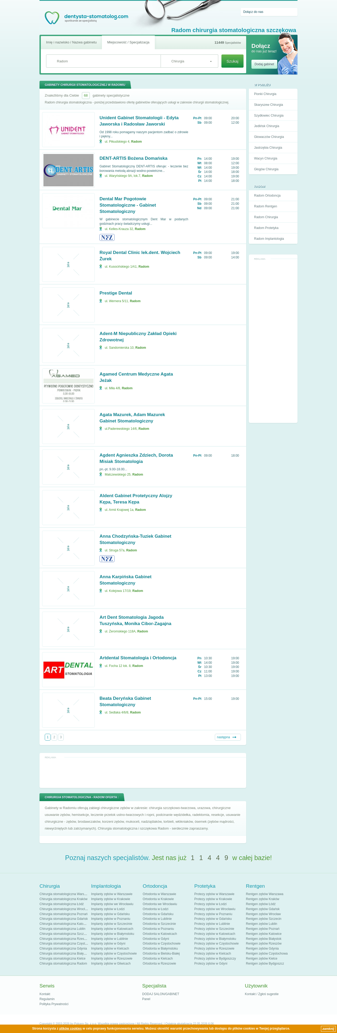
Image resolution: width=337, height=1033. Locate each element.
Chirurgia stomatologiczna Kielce (62, 958)
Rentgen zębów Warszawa (264, 894)
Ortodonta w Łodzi (155, 909)
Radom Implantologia (269, 239)
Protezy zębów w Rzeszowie (214, 948)
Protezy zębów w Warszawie (214, 894)
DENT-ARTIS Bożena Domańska (133, 158)
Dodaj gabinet (264, 64)
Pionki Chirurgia (265, 94)
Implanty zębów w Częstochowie (114, 953)
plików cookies (70, 1028)
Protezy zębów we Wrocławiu (214, 909)
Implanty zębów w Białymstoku (112, 934)
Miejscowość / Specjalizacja (128, 42)
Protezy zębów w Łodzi (210, 904)
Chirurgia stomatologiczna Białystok (64, 953)
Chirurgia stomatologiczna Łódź (61, 904)
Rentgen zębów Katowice (263, 934)
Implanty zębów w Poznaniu (110, 919)
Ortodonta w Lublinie (157, 919)
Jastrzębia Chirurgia (268, 147)
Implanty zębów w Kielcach (110, 948)
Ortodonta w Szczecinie (159, 924)
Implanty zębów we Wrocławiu (112, 904)
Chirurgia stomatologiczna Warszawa (65, 894)
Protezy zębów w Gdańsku (213, 919)
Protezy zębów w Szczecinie (214, 929)
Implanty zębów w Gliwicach (111, 963)
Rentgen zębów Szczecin (263, 919)
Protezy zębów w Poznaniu (213, 914)
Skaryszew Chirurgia (268, 105)
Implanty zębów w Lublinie (109, 939)
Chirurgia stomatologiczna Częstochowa (67, 943)
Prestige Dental (116, 293)
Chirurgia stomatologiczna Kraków (63, 899)
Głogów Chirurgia (266, 169)
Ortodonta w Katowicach (160, 934)
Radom (136, 141)
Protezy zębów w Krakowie (213, 899)
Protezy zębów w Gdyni (210, 963)
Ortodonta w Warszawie (159, 894)
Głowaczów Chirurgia (269, 137)
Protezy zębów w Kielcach (212, 953)
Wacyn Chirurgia (265, 158)
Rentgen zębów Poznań (262, 929)
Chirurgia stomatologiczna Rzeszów (64, 939)
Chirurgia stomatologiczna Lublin (62, 929)
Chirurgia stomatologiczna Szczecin (64, 934)
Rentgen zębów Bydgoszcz (265, 963)
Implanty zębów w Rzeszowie (111, 958)
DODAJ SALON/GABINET (160, 994)
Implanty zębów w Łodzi (108, 909)
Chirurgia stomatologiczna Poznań (63, 914)
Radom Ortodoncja (267, 195)
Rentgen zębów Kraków (262, 899)
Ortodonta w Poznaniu (158, 929)
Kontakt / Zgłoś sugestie (262, 994)
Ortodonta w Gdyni (156, 939)
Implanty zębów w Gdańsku (110, 914)
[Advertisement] (273, 341)
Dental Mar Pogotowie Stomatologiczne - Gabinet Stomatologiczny (128, 205)
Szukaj (232, 61)
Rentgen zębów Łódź (261, 904)
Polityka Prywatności (53, 1004)
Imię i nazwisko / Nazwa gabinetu (71, 42)
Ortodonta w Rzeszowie (159, 963)
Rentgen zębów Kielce (261, 958)
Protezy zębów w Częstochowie (216, 943)
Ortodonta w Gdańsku (158, 914)
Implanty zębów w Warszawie (111, 894)
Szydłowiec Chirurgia (269, 115)
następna (223, 737)
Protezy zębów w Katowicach (214, 934)
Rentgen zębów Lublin (261, 924)
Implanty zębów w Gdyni (108, 943)
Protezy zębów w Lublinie (212, 924)
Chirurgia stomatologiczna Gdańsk (63, 919)
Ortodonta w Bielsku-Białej (161, 953)
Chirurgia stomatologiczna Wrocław (64, 909)
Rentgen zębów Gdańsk (263, 909)
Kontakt (44, 994)
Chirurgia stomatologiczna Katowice (64, 924)
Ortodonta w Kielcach (158, 958)
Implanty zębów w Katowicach (112, 929)
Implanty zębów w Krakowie (110, 899)
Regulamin (46, 999)
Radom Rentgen (265, 206)
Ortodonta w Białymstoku (160, 948)
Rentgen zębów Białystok (263, 939)
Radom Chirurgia (266, 217)
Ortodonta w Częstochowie (161, 943)
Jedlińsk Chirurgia (266, 126)
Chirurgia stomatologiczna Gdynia (63, 948)
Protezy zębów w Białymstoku (215, 939)
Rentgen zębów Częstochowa (267, 953)
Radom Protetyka (266, 228)
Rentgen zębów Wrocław (263, 914)
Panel (146, 999)
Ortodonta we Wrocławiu (160, 904)
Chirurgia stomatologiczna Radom (63, 963)
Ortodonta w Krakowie (158, 899)
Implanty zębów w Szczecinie (111, 924)
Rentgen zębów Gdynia (262, 948)
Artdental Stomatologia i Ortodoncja (138, 657)
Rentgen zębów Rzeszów (263, 943)
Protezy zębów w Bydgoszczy (215, 958)
